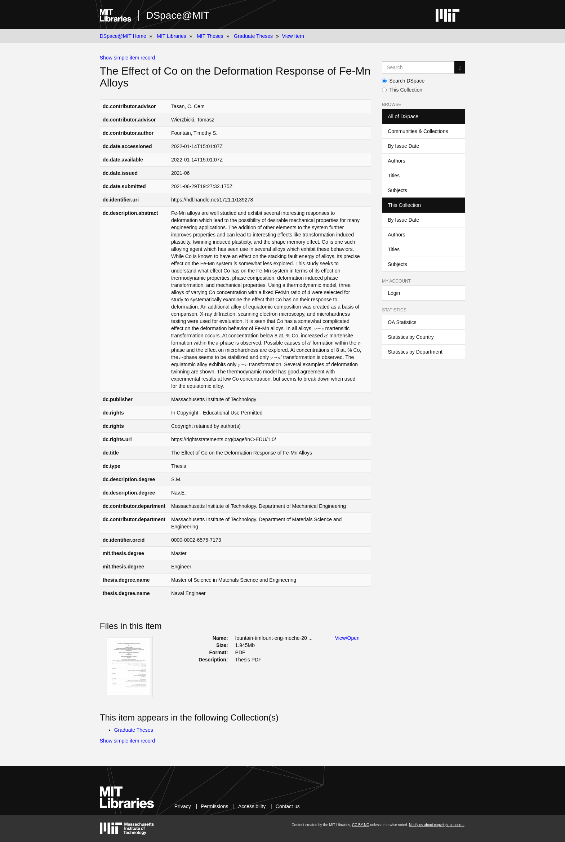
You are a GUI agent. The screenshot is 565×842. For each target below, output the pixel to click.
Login (394, 293)
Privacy (182, 806)
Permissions (214, 806)
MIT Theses (210, 36)
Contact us (288, 806)
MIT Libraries (171, 36)
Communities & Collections (418, 131)
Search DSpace (403, 81)
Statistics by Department (415, 352)
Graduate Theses (253, 36)
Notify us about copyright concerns (436, 825)
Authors (396, 161)
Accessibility (252, 806)
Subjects (397, 190)
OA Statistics (402, 322)
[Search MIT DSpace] (418, 67)
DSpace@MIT (177, 15)
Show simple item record (127, 58)
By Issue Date (403, 146)
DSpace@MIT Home (123, 36)
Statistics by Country (411, 337)
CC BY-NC (360, 825)
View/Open (347, 638)
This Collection (402, 90)
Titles (394, 175)
